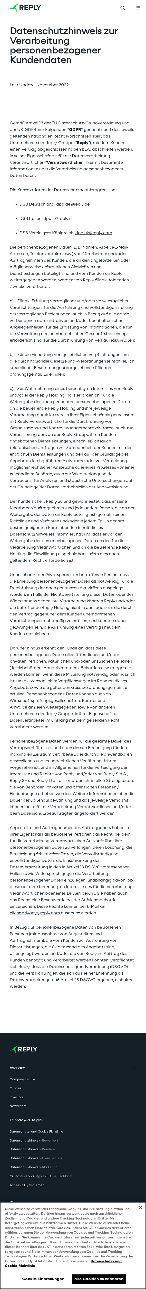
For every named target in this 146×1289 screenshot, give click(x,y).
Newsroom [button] (18, 1106)
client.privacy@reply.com (35, 913)
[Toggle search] (122, 8)
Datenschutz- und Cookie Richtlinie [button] (36, 1131)
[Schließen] (140, 1207)
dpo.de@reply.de (73, 204)
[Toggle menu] (138, 8)
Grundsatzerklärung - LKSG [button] (41, 1176)
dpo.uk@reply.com (93, 233)
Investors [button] (16, 1097)
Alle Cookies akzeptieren (99, 1279)
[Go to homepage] (25, 8)
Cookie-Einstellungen (43, 1279)
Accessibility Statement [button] (28, 1185)
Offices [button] (15, 1088)
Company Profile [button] (22, 1079)
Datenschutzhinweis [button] (34, 1140)
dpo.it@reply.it (57, 218)
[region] (73, 1245)
